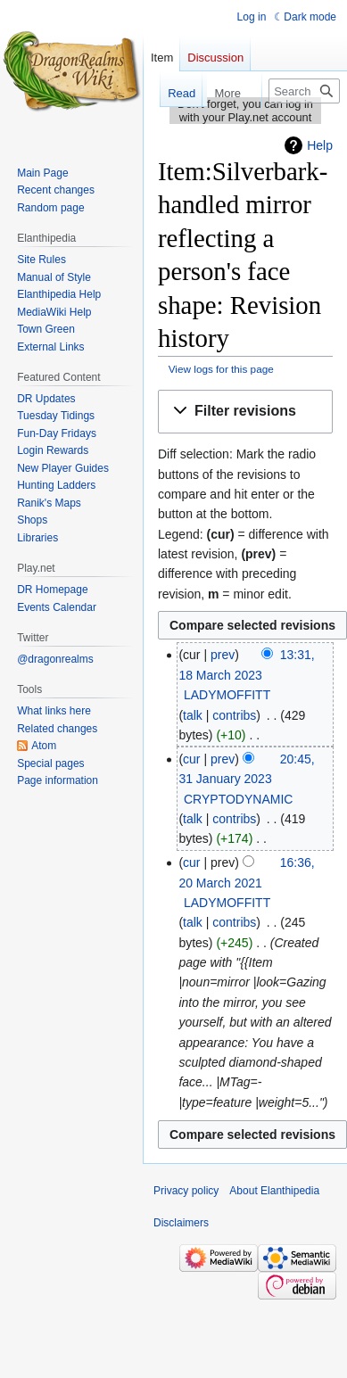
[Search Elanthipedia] (304, 90)
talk (192, 715)
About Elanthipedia (274, 1190)
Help (320, 145)
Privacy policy (186, 1190)
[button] (245, 411)
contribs (234, 715)
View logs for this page (221, 369)
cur (191, 759)
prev (223, 655)
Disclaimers (181, 1223)
